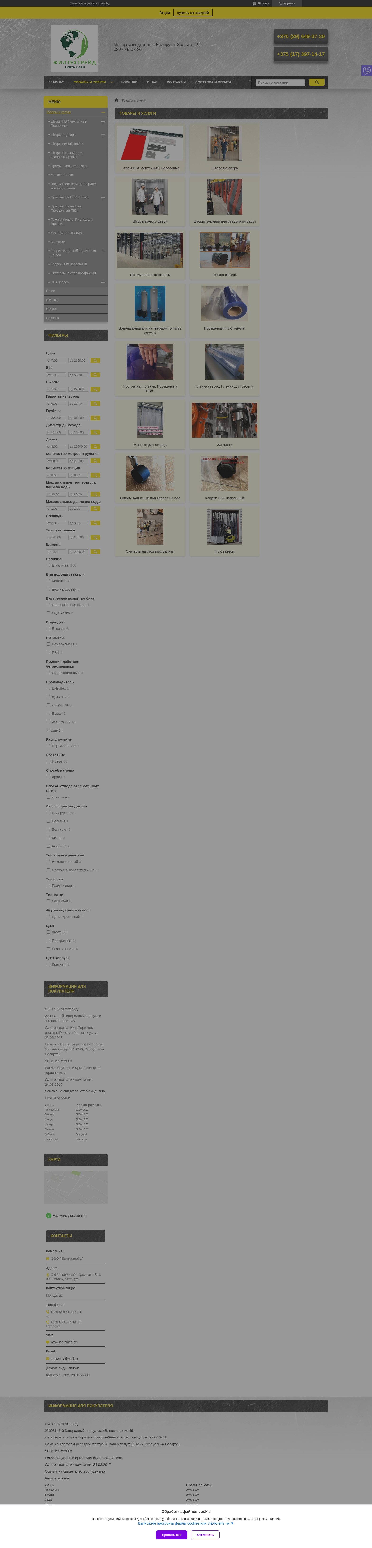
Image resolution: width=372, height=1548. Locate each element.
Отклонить (206, 1535)
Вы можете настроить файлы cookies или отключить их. (184, 1524)
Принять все (171, 1535)
